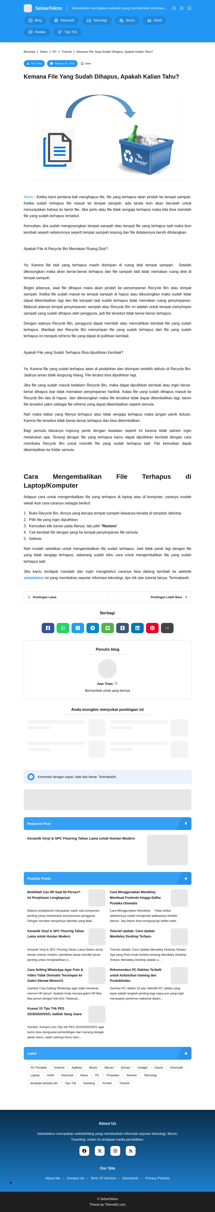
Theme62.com (115, 1204)
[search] (174, 8)
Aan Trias (36, 63)
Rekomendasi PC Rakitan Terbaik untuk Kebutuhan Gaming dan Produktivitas (135, 975)
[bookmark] (189, 8)
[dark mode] (182, 8)
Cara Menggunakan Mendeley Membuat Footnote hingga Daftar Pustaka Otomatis (135, 897)
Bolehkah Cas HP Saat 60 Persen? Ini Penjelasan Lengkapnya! (54, 894)
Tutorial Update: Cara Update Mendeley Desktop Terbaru (132, 933)
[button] (167, 628)
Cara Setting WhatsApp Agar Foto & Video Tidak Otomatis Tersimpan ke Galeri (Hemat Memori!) (55, 975)
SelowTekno (48, 8)
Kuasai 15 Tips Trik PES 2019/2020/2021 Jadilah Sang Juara (54, 1011)
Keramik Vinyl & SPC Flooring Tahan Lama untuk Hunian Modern (81, 838)
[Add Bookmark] (86, 63)
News (28, 197)
